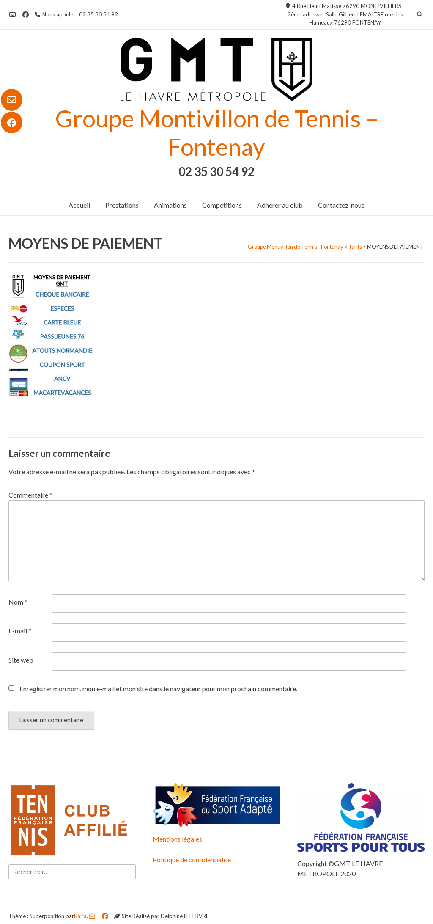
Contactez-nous (341, 205)
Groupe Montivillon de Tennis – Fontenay (216, 132)
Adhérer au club (280, 205)
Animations (170, 205)
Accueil (79, 205)
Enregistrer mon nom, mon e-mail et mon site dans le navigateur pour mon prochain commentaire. (158, 689)
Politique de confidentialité (192, 859)
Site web (20, 660)
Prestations (122, 205)
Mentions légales (177, 839)
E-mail (19, 631)
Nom (17, 602)
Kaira (80, 916)
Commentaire (30, 495)
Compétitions (222, 205)
